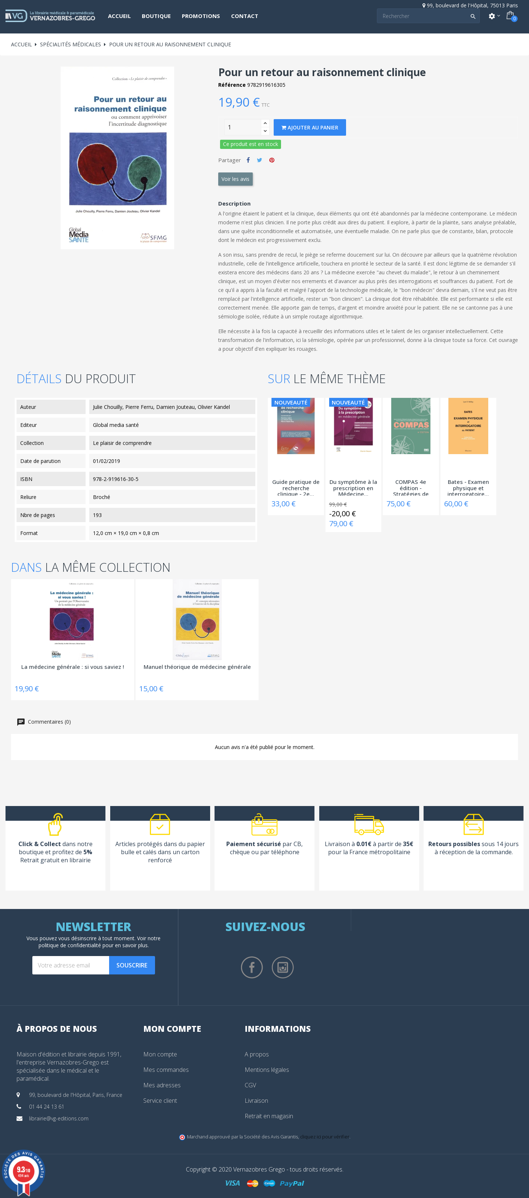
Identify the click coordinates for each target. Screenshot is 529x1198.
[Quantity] (242, 127)
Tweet (259, 160)
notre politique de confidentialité (100, 942)
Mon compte (160, 1054)
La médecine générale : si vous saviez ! (72, 667)
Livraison (256, 1101)
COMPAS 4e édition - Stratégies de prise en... (411, 487)
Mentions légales (267, 1070)
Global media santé (116, 424)
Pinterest (271, 160)
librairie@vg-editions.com (59, 1118)
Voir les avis (235, 178)
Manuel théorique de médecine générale (197, 667)
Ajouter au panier (309, 127)
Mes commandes (166, 1070)
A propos (257, 1054)
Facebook (252, 967)
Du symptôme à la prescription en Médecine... (353, 487)
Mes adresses (162, 1085)
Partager (248, 160)
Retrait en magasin (269, 1116)
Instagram (283, 967)
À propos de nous (57, 1028)
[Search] (428, 16)
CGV (250, 1085)
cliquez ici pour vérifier (324, 1137)
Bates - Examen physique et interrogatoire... (468, 487)
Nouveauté (290, 402)
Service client (160, 1101)
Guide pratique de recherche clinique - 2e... (296, 487)
